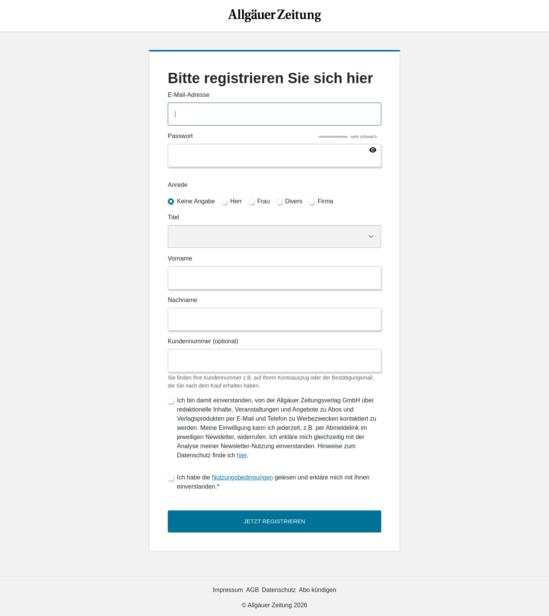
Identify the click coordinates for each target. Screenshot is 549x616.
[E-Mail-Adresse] (274, 114)
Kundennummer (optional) (203, 341)
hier (242, 455)
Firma (325, 201)
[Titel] (274, 236)
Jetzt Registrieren (274, 521)
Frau (263, 201)
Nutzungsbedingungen (242, 477)
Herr (236, 201)
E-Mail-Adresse (188, 95)
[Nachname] (274, 319)
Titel (173, 217)
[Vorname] (274, 278)
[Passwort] (274, 155)
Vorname (180, 258)
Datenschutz (279, 590)
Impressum (228, 590)
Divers (293, 201)
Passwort (180, 136)
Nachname (182, 300)
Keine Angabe (196, 201)
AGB (252, 590)
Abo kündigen (317, 590)
